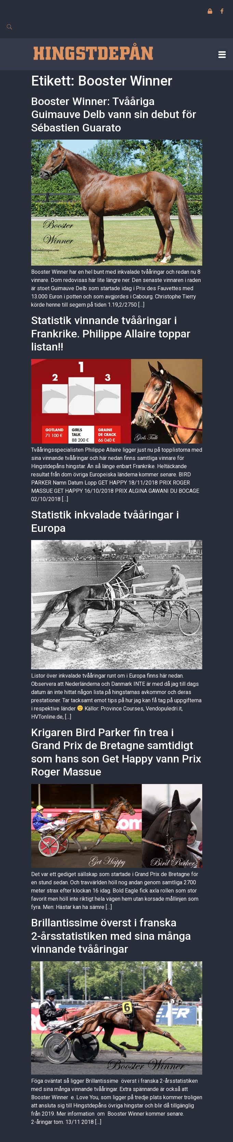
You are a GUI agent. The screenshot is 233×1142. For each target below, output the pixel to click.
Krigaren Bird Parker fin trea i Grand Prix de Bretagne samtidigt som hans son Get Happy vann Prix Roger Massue (116, 752)
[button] (222, 54)
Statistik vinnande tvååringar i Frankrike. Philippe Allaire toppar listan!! (111, 333)
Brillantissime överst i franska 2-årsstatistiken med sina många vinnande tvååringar (111, 935)
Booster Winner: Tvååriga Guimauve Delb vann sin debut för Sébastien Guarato (113, 114)
